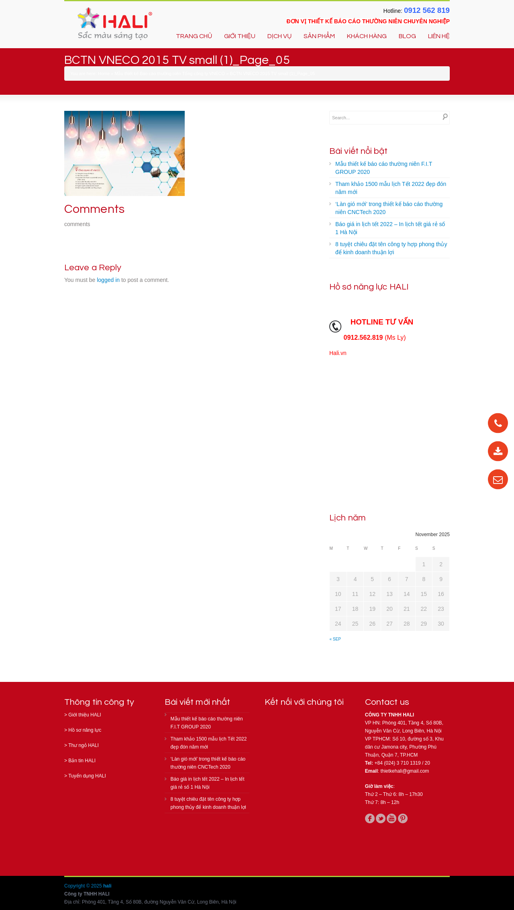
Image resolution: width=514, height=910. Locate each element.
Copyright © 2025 (83, 886)
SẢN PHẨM (319, 36)
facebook (370, 818)
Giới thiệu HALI (84, 715)
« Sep (335, 639)
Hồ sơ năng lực (84, 730)
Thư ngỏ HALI (83, 745)
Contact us (387, 702)
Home (104, 73)
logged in (108, 280)
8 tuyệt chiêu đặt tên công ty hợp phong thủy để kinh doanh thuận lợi (391, 248)
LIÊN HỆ (439, 36)
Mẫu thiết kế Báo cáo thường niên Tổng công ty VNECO (169, 73)
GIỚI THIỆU (239, 36)
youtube (391, 818)
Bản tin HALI (82, 760)
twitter (381, 818)
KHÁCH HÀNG (367, 36)
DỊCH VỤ (279, 36)
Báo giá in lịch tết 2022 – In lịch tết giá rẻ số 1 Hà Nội (390, 228)
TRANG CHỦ (194, 36)
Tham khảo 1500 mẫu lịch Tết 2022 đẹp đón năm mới (390, 188)
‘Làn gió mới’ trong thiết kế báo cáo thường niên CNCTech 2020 (389, 208)
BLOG (407, 36)
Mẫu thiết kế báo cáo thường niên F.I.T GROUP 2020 (383, 168)
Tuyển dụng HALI (87, 776)
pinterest (403, 818)
